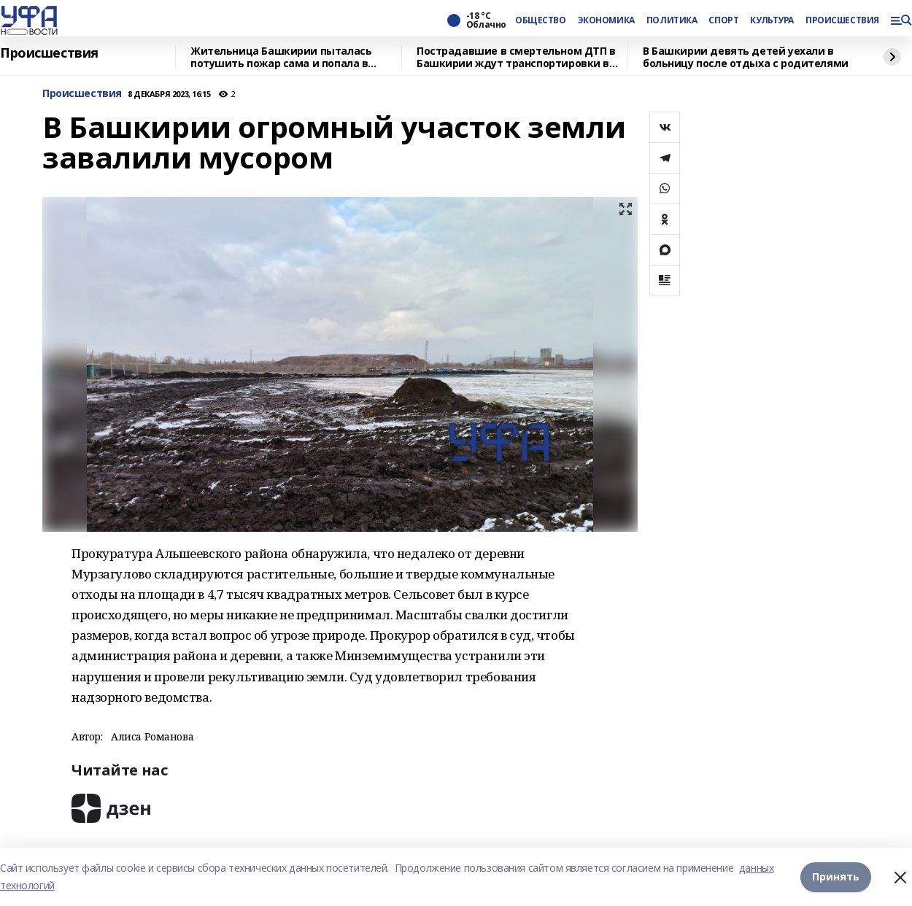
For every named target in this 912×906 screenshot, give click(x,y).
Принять (835, 876)
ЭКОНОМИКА (606, 20)
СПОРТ (723, 20)
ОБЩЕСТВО (540, 20)
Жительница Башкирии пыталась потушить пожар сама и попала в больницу (280, 57)
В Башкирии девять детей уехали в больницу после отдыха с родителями (746, 57)
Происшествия (49, 53)
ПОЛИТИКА (671, 20)
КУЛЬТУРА (772, 20)
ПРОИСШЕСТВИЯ (841, 20)
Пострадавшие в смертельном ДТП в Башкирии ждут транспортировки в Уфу (516, 57)
